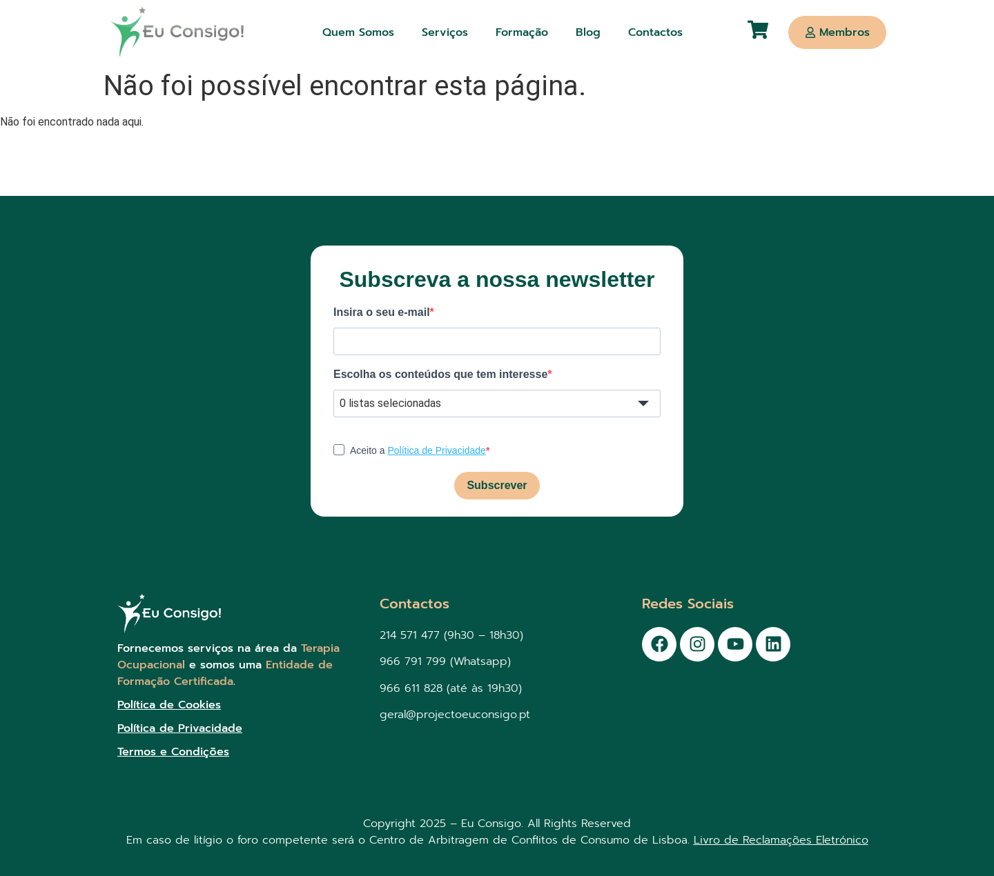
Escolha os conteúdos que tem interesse (440, 374)
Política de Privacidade (436, 450)
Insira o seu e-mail (381, 312)
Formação (522, 32)
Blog (588, 32)
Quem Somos (358, 32)
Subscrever (497, 485)
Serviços (445, 32)
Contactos (655, 32)
